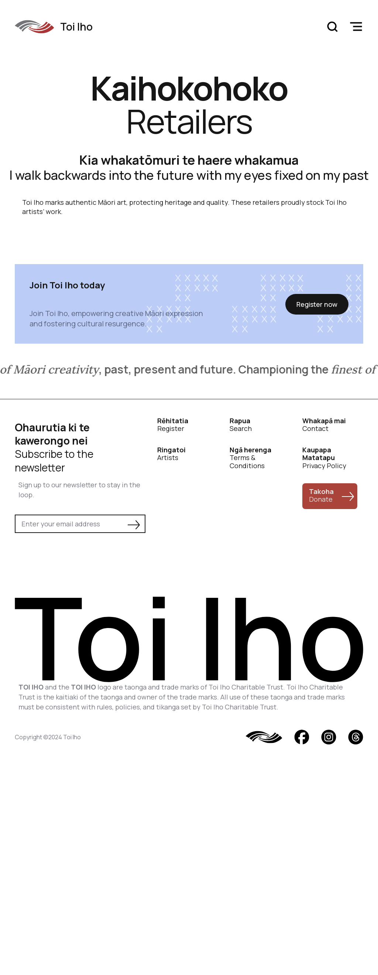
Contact (324, 425)
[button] (355, 26)
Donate (321, 495)
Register (172, 425)
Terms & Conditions (250, 458)
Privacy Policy (324, 458)
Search (241, 425)
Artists (171, 454)
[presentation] (71, 553)
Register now (316, 304)
